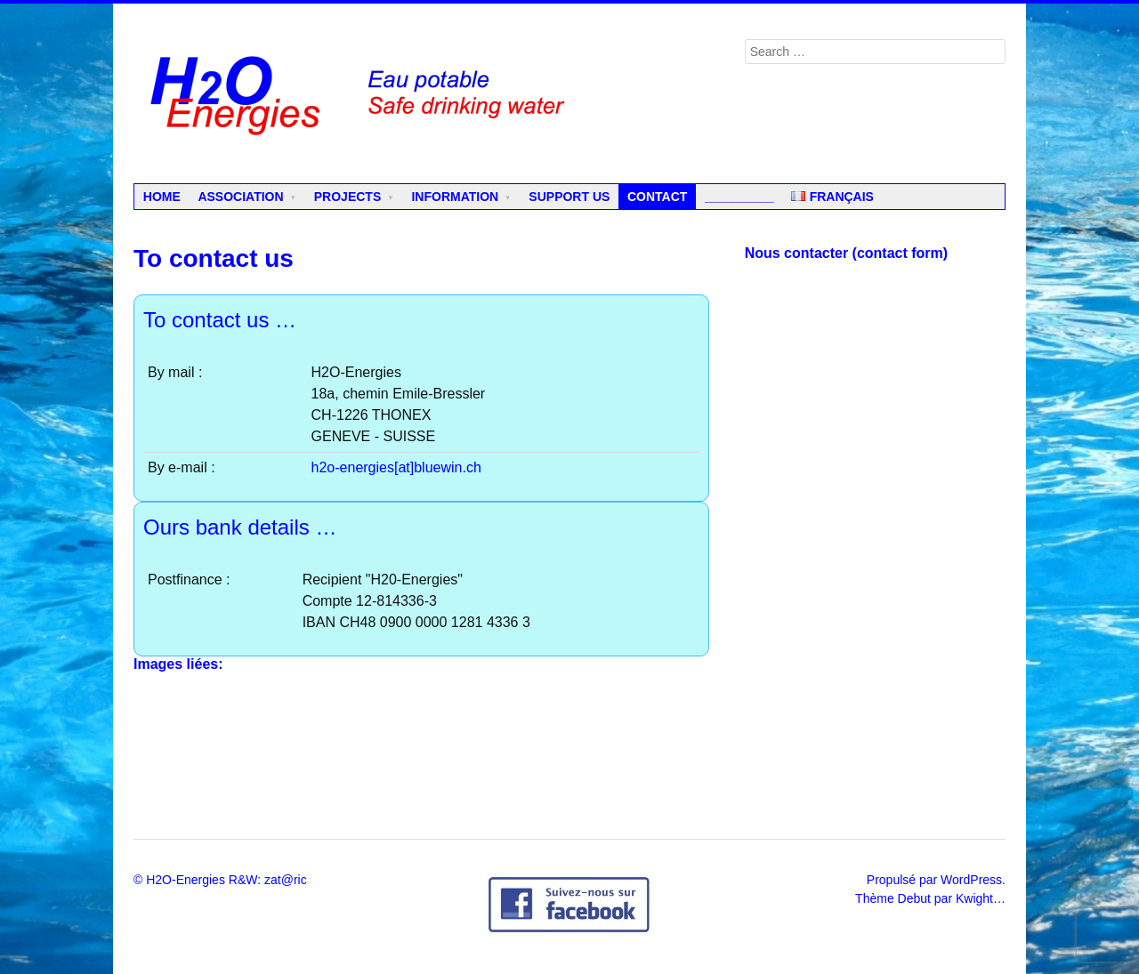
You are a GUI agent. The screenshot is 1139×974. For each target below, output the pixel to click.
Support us (569, 196)
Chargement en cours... (875, 535)
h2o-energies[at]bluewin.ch (396, 467)
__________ (739, 196)
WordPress (971, 880)
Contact (657, 196)
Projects (347, 196)
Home (162, 196)
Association (240, 196)
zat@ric (285, 880)
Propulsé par (904, 880)
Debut (914, 898)
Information (454, 196)
